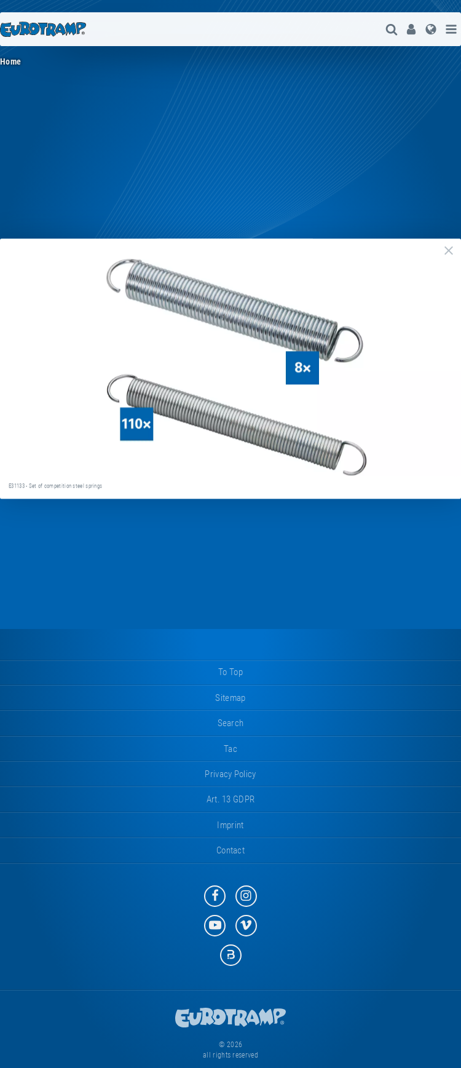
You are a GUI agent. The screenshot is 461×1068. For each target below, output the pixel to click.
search (231, 723)
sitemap (230, 697)
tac (230, 748)
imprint (230, 825)
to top (230, 672)
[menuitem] (411, 29)
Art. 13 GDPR (231, 799)
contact (230, 850)
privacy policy (230, 774)
